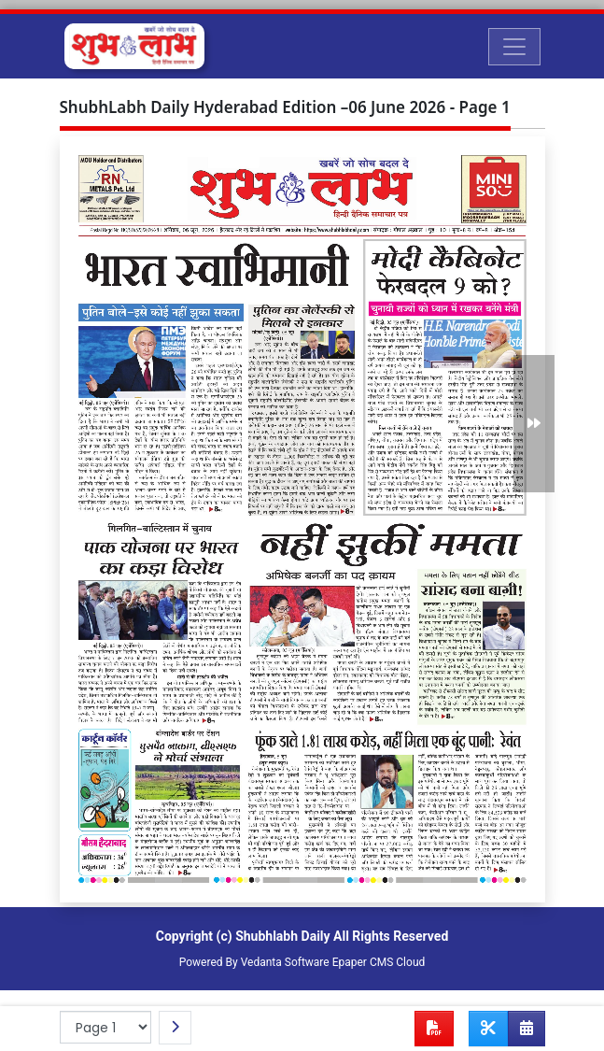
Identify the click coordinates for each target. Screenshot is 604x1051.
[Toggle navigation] (514, 46)
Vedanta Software (285, 962)
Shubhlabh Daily (282, 936)
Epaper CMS (363, 962)
